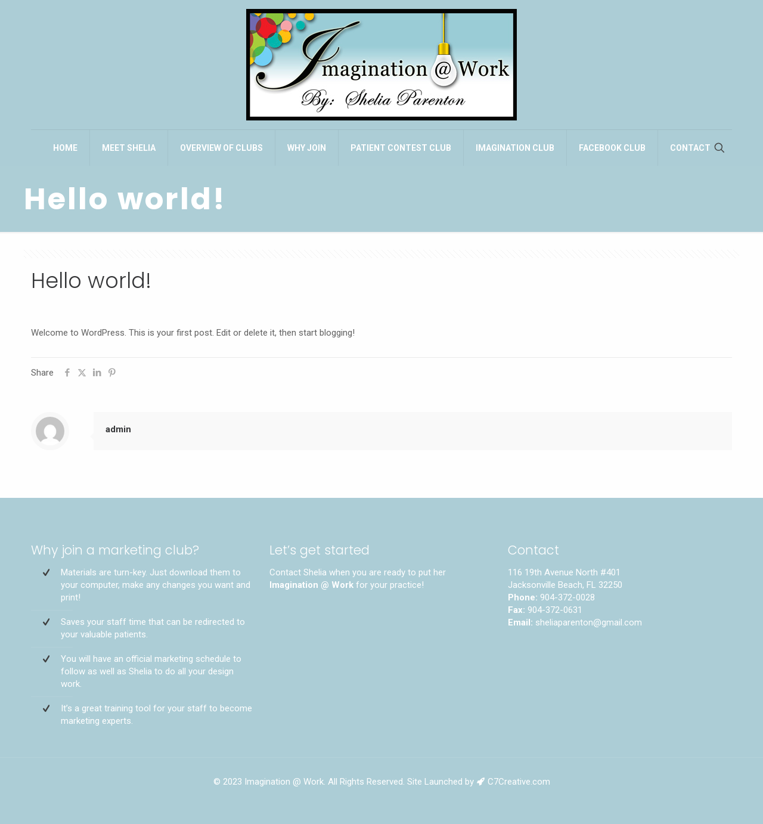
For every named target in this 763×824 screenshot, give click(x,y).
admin (118, 429)
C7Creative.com (519, 781)
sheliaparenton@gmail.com (588, 622)
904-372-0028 (567, 597)
